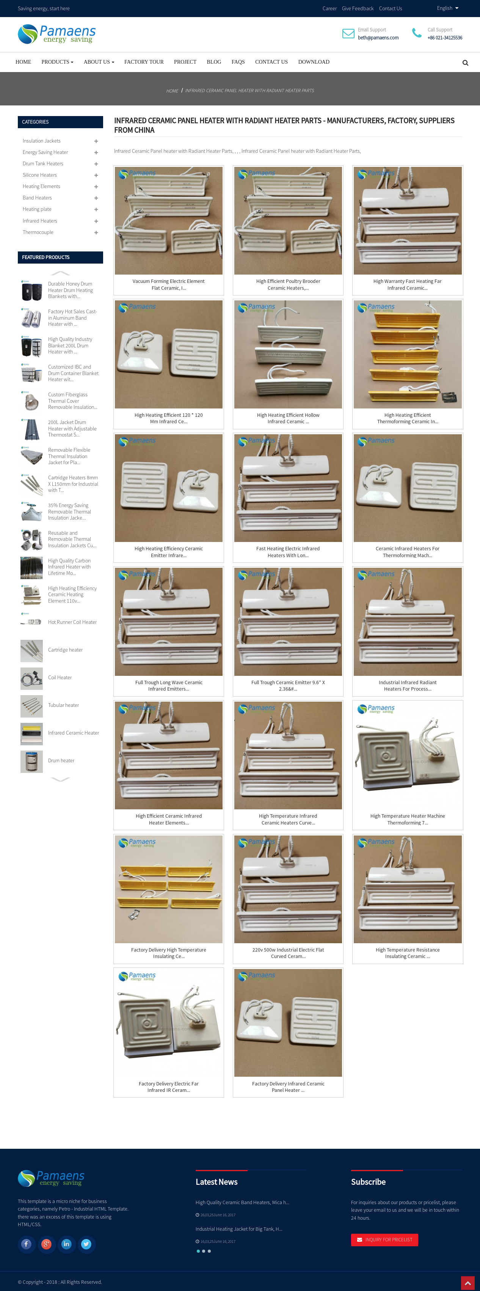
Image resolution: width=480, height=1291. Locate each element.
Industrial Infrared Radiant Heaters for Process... (408, 683)
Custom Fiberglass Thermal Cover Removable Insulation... (72, 398)
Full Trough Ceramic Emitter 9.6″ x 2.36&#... (288, 683)
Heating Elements (41, 184)
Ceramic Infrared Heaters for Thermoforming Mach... (407, 549)
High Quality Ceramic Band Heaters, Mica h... (242, 1200)
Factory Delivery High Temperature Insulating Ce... (168, 950)
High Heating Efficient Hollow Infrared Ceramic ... (288, 416)
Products (58, 60)
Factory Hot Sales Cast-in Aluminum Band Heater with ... (72, 315)
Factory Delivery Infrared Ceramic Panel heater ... (288, 1084)
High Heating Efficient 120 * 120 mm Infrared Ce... (169, 416)
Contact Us (390, 7)
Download (313, 60)
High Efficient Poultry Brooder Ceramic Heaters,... (288, 282)
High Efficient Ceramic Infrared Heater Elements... (169, 817)
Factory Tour (144, 60)
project (185, 60)
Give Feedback (358, 7)
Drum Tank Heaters (43, 161)
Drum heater (61, 758)
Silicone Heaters (40, 172)
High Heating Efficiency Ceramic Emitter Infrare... (169, 549)
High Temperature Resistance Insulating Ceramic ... (408, 950)
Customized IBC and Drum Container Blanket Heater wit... (73, 371)
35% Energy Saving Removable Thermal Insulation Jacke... (69, 509)
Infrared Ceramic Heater (73, 730)
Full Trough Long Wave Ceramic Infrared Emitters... (168, 683)
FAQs (238, 60)
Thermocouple (38, 229)
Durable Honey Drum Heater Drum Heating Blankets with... (70, 288)
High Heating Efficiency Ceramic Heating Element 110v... (72, 592)
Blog (214, 60)
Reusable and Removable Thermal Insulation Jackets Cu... (72, 537)
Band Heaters (37, 195)
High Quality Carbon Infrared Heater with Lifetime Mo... (69, 564)
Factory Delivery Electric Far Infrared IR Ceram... (169, 1084)
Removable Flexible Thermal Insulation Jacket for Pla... (69, 453)
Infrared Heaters (40, 218)
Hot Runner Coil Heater (72, 620)
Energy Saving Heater (45, 149)
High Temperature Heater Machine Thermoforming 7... (407, 817)
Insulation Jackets (42, 138)
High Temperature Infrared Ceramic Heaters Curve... (288, 817)
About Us (99, 60)
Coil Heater (60, 675)
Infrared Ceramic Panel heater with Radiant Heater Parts (249, 88)
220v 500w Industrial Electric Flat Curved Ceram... (288, 950)
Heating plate (37, 207)
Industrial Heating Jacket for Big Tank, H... (239, 1226)
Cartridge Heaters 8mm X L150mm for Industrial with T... (73, 481)
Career (330, 7)
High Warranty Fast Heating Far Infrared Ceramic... (407, 282)
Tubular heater (63, 703)
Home (23, 60)
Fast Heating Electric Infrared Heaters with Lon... (288, 549)
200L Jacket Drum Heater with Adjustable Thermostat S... (72, 426)
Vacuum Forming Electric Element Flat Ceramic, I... (169, 282)
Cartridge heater (65, 648)
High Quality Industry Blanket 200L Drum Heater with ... (70, 343)
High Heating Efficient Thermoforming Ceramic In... (407, 416)
